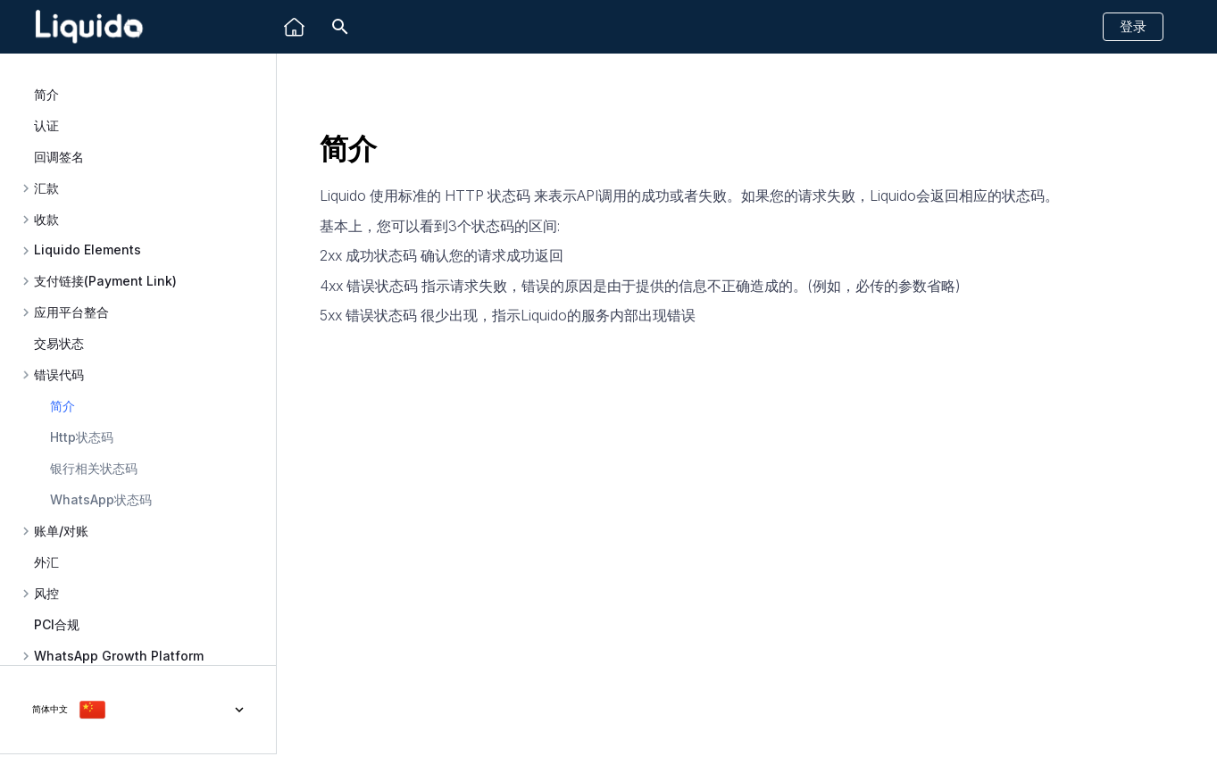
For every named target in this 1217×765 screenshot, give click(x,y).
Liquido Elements (87, 250)
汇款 (46, 188)
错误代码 (59, 375)
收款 (46, 220)
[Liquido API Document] (89, 27)
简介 (46, 94)
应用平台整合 (71, 312)
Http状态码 (81, 437)
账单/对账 (61, 531)
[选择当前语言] (138, 709)
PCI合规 (56, 624)
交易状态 (59, 343)
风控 (46, 594)
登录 (1133, 26)
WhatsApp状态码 (101, 499)
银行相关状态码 (94, 468)
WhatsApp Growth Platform (119, 656)
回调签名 (59, 156)
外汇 (46, 562)
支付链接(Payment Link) (105, 281)
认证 (46, 125)
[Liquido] (294, 27)
